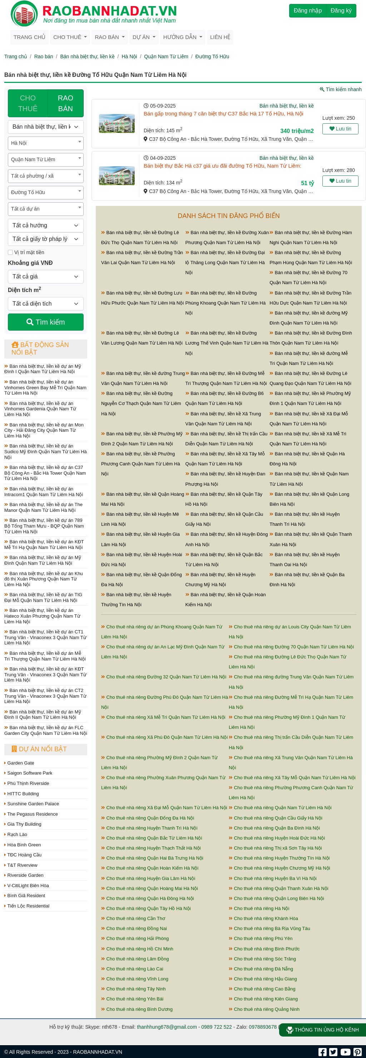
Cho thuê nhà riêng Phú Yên (260, 938)
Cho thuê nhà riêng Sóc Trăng (262, 958)
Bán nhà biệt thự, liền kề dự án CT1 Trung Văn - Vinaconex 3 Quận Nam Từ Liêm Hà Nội (45, 637)
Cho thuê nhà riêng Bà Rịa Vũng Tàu (269, 928)
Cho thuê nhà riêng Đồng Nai (134, 928)
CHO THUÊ (28, 103)
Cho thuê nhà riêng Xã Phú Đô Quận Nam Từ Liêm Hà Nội (164, 737)
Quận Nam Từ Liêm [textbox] (33, 159)
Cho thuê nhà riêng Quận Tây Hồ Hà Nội (146, 908)
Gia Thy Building (22, 824)
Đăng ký (341, 11)
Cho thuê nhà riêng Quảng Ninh (264, 1009)
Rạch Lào (15, 834)
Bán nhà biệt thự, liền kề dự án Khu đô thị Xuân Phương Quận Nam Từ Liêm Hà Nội (43, 579)
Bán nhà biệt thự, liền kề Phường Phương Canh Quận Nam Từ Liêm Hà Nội (140, 463)
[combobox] (46, 143)
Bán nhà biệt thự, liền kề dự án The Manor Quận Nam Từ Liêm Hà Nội (43, 507)
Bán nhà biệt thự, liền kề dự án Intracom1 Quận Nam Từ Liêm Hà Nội (43, 491)
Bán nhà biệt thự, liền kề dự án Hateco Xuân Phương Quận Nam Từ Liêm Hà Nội (42, 616)
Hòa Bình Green (22, 844)
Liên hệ (220, 37)
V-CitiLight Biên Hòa (26, 885)
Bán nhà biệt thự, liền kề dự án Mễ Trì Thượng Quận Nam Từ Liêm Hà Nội (45, 656)
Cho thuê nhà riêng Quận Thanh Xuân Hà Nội (278, 888)
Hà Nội (129, 56)
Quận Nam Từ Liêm (166, 56)
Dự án (142, 37)
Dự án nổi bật (39, 749)
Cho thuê (68, 37)
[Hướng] (46, 225)
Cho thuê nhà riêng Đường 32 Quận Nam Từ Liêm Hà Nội (163, 676)
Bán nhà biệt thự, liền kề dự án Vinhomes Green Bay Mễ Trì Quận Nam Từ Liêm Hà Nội (45, 387)
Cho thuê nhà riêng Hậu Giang (263, 979)
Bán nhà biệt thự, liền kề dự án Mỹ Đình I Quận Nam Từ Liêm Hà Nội (42, 369)
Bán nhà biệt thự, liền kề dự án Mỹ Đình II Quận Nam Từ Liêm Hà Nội (42, 714)
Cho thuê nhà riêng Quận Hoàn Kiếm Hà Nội (149, 868)
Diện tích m (24, 289)
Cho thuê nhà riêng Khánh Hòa (263, 918)
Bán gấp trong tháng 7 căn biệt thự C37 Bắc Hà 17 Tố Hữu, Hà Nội (223, 113)
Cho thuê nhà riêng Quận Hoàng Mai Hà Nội (149, 888)
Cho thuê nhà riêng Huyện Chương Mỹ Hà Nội (279, 868)
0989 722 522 (216, 1027)
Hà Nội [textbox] (18, 143)
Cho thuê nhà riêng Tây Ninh (133, 989)
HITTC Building (21, 793)
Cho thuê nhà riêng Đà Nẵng (261, 969)
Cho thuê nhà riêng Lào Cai (132, 969)
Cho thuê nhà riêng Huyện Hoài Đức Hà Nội (277, 838)
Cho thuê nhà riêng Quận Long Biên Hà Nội (276, 898)
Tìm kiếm (45, 322)
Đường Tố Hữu (212, 56)
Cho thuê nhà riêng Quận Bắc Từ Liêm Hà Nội (151, 838)
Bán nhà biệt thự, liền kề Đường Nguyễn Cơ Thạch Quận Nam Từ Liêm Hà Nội (141, 403)
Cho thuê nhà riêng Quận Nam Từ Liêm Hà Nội (280, 807)
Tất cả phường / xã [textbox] (32, 176)
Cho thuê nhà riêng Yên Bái (132, 999)
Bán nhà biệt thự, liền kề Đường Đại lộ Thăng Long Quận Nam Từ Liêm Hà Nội (225, 262)
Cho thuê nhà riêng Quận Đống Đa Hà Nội (147, 818)
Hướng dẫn (180, 37)
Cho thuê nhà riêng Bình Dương (137, 1009)
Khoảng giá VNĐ (30, 263)
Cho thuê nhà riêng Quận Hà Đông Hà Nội (147, 898)
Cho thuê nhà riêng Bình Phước (264, 948)
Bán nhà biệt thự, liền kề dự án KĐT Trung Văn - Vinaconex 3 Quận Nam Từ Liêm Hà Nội (45, 674)
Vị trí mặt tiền (26, 252)
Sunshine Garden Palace (31, 803)
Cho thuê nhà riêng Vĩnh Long (134, 979)
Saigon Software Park (28, 773)
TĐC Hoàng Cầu (22, 854)
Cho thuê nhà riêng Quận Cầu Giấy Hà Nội (275, 818)
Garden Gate (19, 763)
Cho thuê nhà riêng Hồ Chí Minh (137, 948)
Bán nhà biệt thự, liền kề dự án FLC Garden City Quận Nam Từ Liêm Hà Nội (45, 730)
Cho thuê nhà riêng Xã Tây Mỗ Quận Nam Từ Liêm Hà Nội (292, 777)
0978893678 (263, 1027)
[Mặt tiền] (10, 252)
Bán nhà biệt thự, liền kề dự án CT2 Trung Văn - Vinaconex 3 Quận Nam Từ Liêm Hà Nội (45, 696)
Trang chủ (29, 37)
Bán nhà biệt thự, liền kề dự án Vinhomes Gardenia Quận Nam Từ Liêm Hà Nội (40, 409)
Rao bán (107, 37)
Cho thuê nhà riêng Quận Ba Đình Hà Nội (274, 828)
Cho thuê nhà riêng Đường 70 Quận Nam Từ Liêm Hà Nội (291, 646)
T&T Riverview (21, 865)
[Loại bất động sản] (46, 127)
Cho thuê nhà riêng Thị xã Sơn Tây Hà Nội (275, 848)
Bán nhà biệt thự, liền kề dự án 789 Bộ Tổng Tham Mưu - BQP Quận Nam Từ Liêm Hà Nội (44, 526)
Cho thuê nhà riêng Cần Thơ (133, 918)
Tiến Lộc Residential (26, 906)
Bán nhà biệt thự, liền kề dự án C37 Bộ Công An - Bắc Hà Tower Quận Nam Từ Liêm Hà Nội (45, 473)
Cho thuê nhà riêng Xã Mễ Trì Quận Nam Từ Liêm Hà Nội (163, 717)
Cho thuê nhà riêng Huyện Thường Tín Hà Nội (279, 858)
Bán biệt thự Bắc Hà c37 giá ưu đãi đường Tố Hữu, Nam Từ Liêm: (222, 166)
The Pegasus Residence (31, 814)
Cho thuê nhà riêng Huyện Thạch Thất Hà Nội (151, 848)
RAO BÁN (65, 103)
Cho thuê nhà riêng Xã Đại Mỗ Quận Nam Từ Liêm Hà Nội (164, 807)
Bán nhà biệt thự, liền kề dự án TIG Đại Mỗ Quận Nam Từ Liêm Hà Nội (43, 597)
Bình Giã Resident (24, 895)
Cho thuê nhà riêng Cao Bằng (262, 989)
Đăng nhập (308, 11)
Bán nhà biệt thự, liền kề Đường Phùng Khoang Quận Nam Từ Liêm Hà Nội (226, 303)
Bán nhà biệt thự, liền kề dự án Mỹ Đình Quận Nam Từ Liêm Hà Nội (42, 560)
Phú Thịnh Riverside (26, 783)
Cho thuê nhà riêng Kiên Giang (263, 999)
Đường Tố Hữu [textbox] (28, 192)
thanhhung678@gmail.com (167, 1027)
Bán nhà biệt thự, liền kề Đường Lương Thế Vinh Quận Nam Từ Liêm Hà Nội (227, 343)
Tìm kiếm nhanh (341, 89)
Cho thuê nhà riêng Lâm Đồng (135, 958)
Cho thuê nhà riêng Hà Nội (259, 908)
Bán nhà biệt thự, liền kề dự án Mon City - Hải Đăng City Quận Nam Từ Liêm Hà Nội (44, 430)
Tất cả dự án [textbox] (25, 209)
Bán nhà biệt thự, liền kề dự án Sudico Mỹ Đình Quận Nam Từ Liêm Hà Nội (45, 451)
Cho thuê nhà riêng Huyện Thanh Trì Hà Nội (149, 828)
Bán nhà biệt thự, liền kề (87, 56)
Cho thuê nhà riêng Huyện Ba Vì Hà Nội (273, 878)
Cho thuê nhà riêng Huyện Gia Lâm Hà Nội (148, 878)
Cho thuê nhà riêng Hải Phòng (135, 938)
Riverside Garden (24, 875)
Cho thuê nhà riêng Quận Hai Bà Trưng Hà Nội (152, 858)
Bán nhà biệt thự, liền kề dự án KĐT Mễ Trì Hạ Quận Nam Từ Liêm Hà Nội (44, 544)
